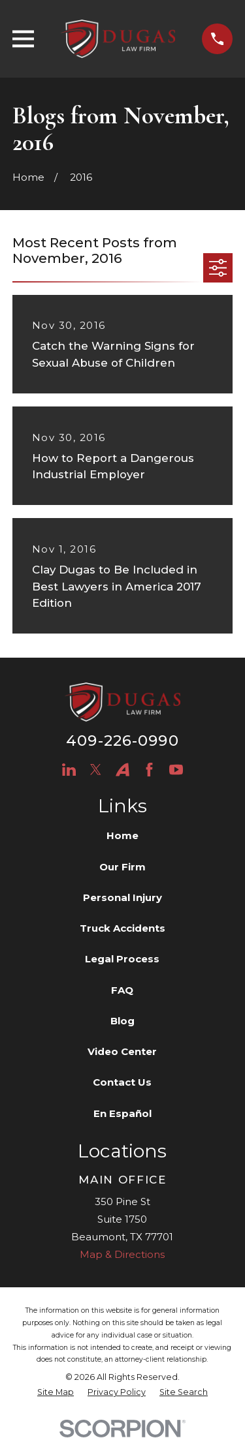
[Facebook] (149, 769)
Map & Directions (122, 1254)
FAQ (122, 990)
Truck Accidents (122, 928)
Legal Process (122, 959)
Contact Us (122, 1082)
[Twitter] (96, 769)
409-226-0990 (122, 740)
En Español (122, 1113)
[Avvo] (122, 769)
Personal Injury (122, 897)
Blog (122, 1021)
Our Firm (122, 867)
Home (122, 835)
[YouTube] (176, 769)
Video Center (122, 1051)
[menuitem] (55, 1392)
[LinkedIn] (69, 769)
